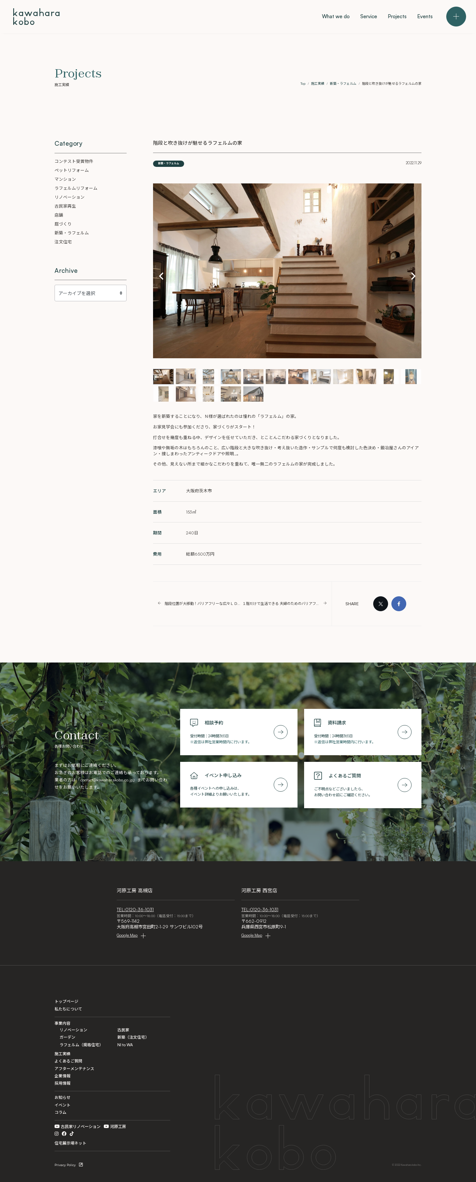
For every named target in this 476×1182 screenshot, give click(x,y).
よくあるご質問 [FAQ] (68, 1061)
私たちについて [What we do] (68, 1009)
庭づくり (63, 223)
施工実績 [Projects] (62, 1053)
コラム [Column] (60, 1112)
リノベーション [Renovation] (73, 1029)
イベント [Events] (62, 1105)
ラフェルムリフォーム (76, 188)
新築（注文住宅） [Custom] (133, 1037)
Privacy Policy (65, 1164)
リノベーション (70, 197)
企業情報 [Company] (62, 1075)
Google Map (127, 935)
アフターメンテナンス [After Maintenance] (74, 1068)
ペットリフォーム (72, 170)
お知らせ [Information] (62, 1097)
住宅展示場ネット (70, 1143)
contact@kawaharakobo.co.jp (106, 779)
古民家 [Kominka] (123, 1029)
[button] (161, 276)
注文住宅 (63, 241)
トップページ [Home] (66, 1001)
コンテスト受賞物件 (74, 161)
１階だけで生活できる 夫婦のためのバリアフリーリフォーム (281, 604)
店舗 (59, 215)
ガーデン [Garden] (67, 1037)
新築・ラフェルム (168, 163)
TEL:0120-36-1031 (135, 909)
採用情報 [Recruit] (62, 1083)
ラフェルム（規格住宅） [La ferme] (81, 1044)
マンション (65, 179)
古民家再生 (65, 206)
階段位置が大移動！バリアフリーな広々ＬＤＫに (203, 604)
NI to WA (125, 1044)
